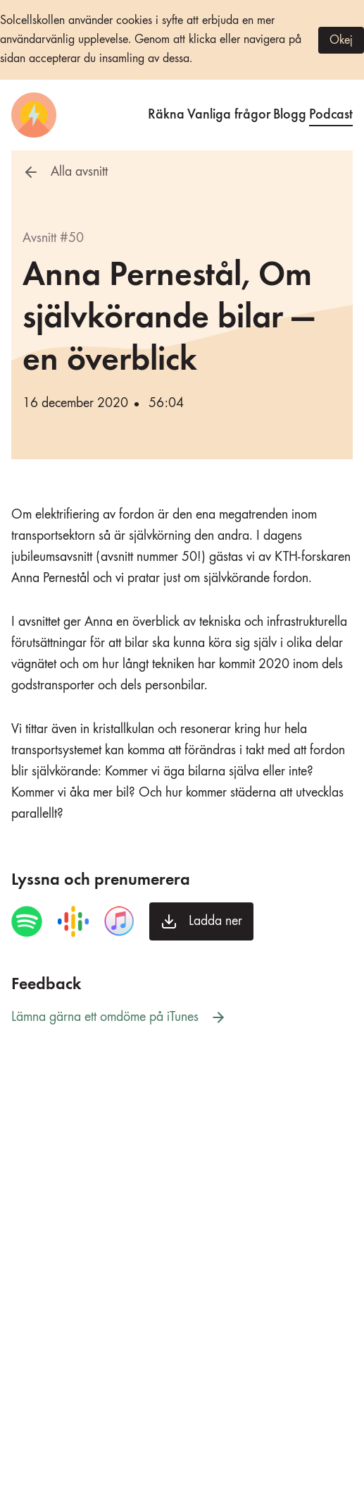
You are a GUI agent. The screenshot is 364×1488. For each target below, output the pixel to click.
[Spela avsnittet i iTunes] (119, 921)
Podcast (331, 112)
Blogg (289, 112)
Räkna (166, 112)
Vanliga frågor (229, 112)
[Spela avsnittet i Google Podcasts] (73, 921)
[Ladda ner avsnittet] (201, 921)
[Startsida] (33, 115)
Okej (341, 40)
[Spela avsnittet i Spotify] (26, 921)
